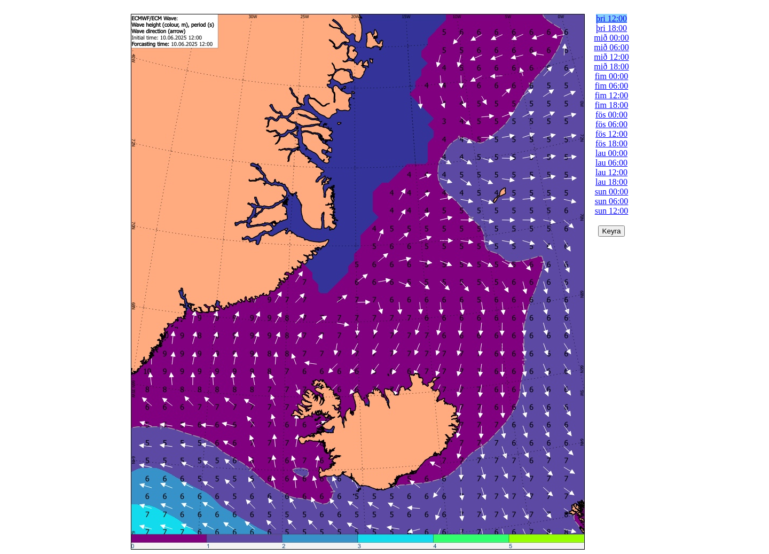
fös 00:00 (611, 114)
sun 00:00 (612, 191)
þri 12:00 (611, 18)
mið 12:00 (611, 56)
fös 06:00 (611, 124)
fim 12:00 (612, 95)
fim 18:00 (612, 105)
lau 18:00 (611, 181)
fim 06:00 (612, 85)
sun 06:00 (612, 201)
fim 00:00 (612, 76)
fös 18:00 (611, 143)
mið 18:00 (611, 66)
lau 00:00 (611, 153)
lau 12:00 (611, 172)
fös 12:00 (611, 133)
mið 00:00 (611, 37)
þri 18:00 (611, 28)
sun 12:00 (612, 210)
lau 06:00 (611, 162)
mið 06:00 (611, 47)
